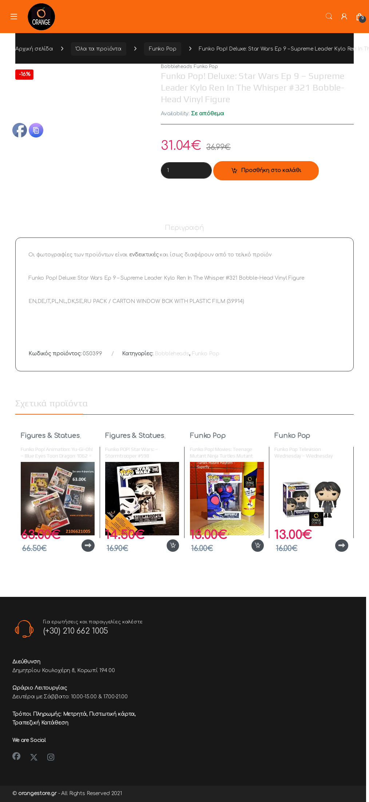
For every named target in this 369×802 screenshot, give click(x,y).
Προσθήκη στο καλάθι (271, 170)
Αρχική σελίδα (34, 49)
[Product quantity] (186, 170)
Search (329, 16)
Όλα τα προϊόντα (99, 49)
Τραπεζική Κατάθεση (40, 723)
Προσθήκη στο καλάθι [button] (173, 545)
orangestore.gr (37, 793)
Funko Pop (162, 49)
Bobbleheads (176, 66)
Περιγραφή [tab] (184, 227)
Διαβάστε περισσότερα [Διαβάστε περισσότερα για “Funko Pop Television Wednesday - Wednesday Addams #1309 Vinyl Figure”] (341, 545)
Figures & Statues (50, 435)
